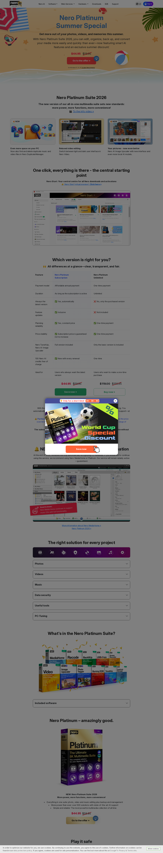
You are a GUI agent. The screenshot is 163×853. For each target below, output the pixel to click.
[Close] (115, 401)
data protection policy (22, 850)
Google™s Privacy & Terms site (123, 850)
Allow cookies (153, 849)
